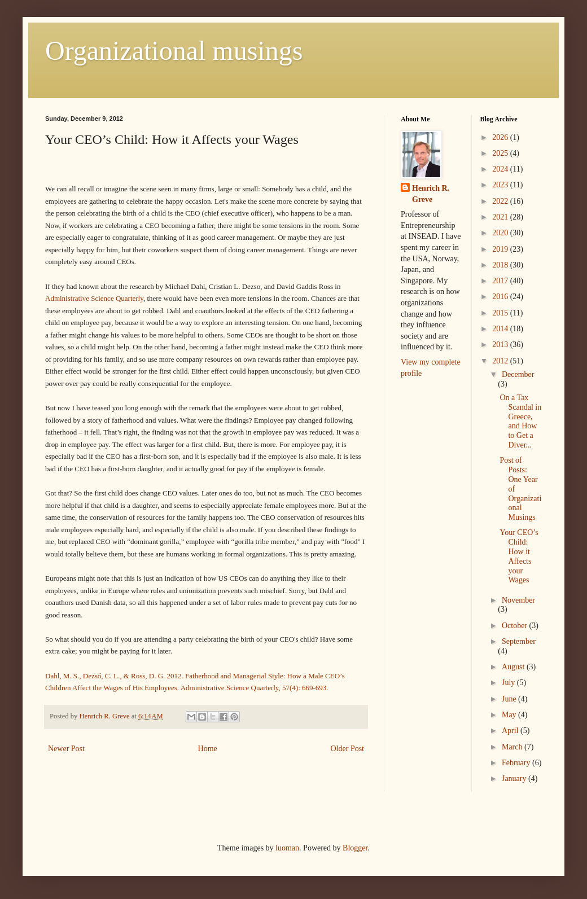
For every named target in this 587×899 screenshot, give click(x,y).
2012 (501, 361)
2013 (501, 344)
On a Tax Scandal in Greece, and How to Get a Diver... (520, 421)
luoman (287, 848)
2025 (501, 153)
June (510, 699)
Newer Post (66, 748)
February (517, 762)
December (518, 374)
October (515, 625)
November (518, 600)
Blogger (355, 848)
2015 (501, 313)
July (509, 682)
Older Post (348, 748)
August (514, 667)
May (510, 715)
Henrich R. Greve (430, 194)
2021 (501, 217)
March (513, 747)
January (515, 778)
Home (207, 748)
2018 (501, 265)
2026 (501, 137)
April (511, 730)
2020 (501, 233)
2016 (501, 296)
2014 (501, 328)
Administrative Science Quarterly (94, 298)
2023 (501, 185)
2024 (501, 169)
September (519, 641)
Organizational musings (174, 50)
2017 (501, 281)
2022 (501, 201)
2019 (501, 249)
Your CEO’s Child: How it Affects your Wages (519, 556)
